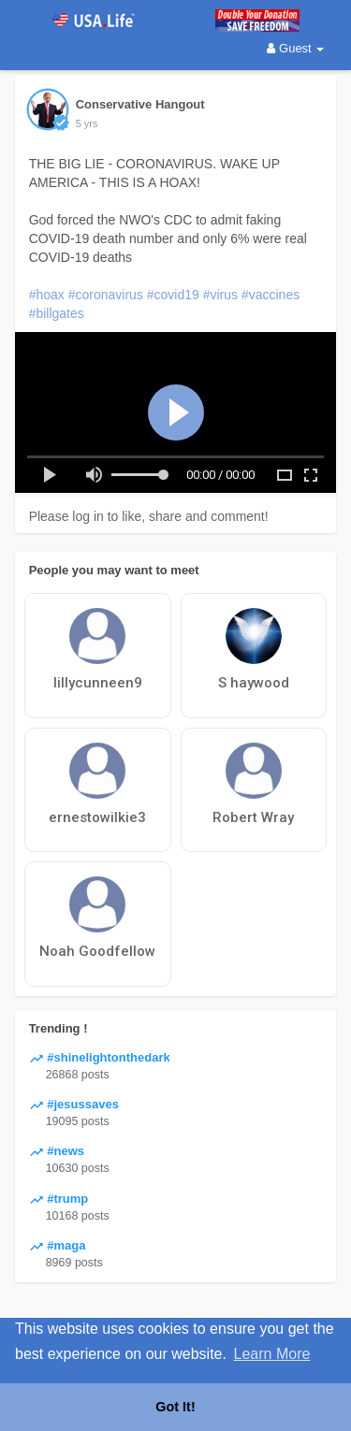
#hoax (47, 294)
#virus (220, 294)
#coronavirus (105, 294)
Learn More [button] (272, 1354)
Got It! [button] (175, 1406)
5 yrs (87, 123)
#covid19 (173, 294)
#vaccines (270, 294)
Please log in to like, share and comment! (149, 516)
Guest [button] (295, 48)
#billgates (56, 313)
